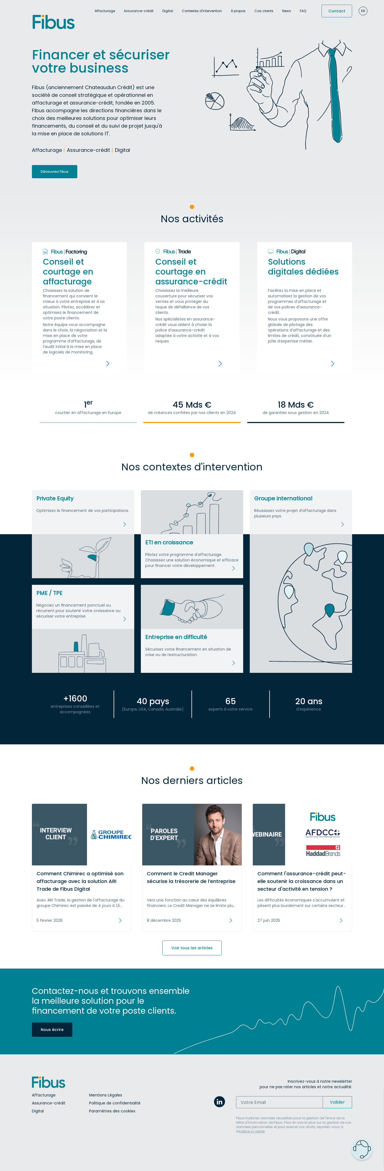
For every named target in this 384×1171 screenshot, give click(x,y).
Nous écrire (52, 1029)
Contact (336, 11)
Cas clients (263, 11)
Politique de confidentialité (115, 1103)
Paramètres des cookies (112, 1111)
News (286, 11)
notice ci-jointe (252, 1131)
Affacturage (105, 11)
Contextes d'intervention (202, 11)
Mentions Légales (105, 1095)
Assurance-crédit (138, 11)
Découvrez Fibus (54, 171)
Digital (167, 11)
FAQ (303, 11)
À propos (238, 11)
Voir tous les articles (192, 948)
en (363, 11)
